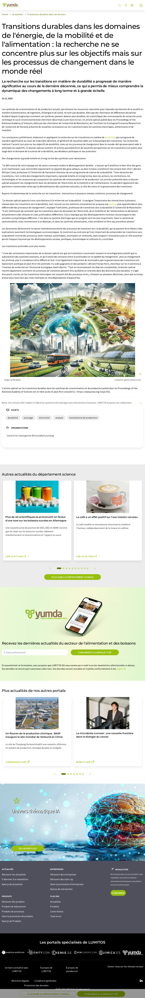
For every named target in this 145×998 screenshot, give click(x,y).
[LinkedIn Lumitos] (141, 980)
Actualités (55, 901)
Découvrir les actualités (14, 874)
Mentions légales (20, 980)
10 (87, 568)
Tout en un (55, 916)
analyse (113, 204)
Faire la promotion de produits (17, 916)
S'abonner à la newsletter (94, 652)
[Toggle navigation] (141, 6)
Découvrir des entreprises (63, 874)
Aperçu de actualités (12, 884)
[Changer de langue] (132, 5)
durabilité (110, 137)
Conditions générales (45, 980)
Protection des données (36, 985)
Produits (54, 906)
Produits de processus (13, 911)
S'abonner (118, 892)
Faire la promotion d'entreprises (67, 884)
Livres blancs (56, 911)
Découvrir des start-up (61, 879)
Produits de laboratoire (14, 906)
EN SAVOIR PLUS (28, 848)
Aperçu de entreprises (61, 889)
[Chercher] (119, 5)
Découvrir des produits (13, 901)
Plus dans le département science (72, 577)
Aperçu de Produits (11, 921)
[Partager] (126, 5)
